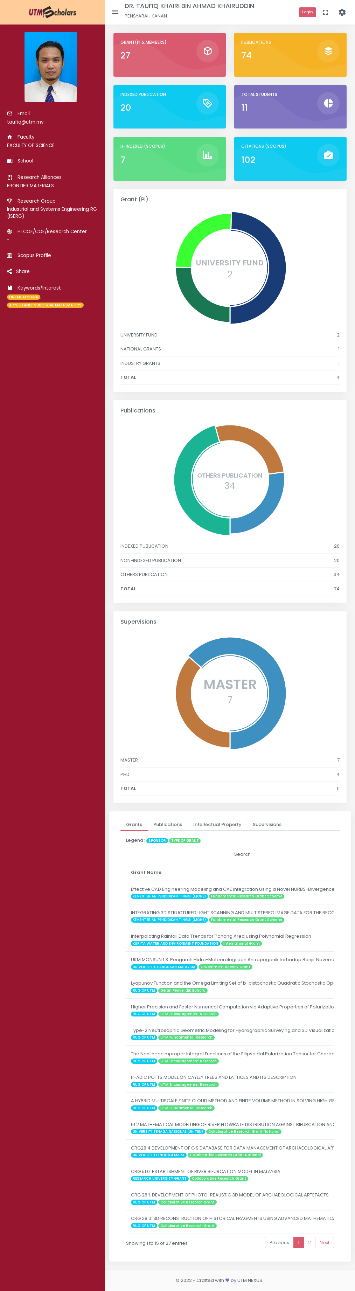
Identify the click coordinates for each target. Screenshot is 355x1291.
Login (307, 12)
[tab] (134, 824)
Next (324, 1242)
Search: (286, 854)
